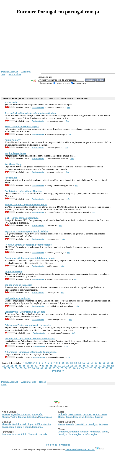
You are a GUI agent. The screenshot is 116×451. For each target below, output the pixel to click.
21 (108, 363)
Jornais (43, 434)
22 (112, 363)
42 (80, 365)
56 (25, 368)
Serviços (93, 424)
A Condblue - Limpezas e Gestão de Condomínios (31, 352)
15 (83, 363)
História (27, 427)
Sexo (104, 414)
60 (41, 368)
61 (45, 368)
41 (76, 365)
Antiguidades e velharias (18, 298)
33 (43, 365)
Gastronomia (74, 414)
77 (111, 368)
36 (55, 365)
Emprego (74, 431)
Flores (61, 424)
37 (59, 365)
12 (71, 363)
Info (68, 108)
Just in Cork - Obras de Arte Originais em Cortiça (30, 113)
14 (79, 363)
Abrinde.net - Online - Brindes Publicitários (30, 338)
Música (5, 417)
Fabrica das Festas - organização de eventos (28, 325)
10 (63, 363)
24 (7, 365)
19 (100, 363)
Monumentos (45, 417)
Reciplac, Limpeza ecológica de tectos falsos (28, 245)
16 (88, 363)
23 (3, 365)
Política (38, 424)
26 (16, 365)
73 (94, 368)
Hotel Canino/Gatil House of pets (22, 126)
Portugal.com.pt (9, 71)
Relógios (103, 424)
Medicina (16, 424)
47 (100, 365)
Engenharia (8, 427)
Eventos (89, 417)
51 (5, 368)
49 (108, 365)
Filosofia (6, 424)
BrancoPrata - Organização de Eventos (25, 312)
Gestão (47, 424)
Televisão (33, 434)
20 (104, 363)
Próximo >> (58, 371)
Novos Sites (15, 74)
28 (24, 365)
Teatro (13, 417)
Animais (62, 414)
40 (71, 365)
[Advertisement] (58, 47)
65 (62, 368)
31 (36, 365)
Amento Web (13, 271)
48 (104, 365)
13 (75, 363)
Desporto (87, 414)
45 (92, 365)
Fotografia (37, 414)
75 (103, 368)
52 (9, 368)
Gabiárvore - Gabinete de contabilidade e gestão (30, 258)
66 (66, 368)
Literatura (32, 417)
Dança (68, 417)
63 (54, 368)
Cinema (22, 417)
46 (96, 365)
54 (17, 368)
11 (67, 363)
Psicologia (27, 424)
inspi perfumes (15, 153)
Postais (70, 424)
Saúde (105, 431)
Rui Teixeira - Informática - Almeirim (23, 191)
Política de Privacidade (58, 445)
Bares (61, 417)
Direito (18, 427)
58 (33, 368)
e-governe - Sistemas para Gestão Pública (26, 231)
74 (99, 368)
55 (21, 368)
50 (112, 365)
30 (32, 365)
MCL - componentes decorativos (22, 218)
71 (86, 368)
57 (29, 368)
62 (50, 368)
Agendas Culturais (21, 414)
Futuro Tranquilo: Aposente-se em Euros (26, 204)
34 (47, 365)
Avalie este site (38, 108)
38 (63, 365)
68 (74, 368)
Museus (6, 414)
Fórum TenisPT (13, 140)
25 (11, 365)
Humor (96, 414)
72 (90, 368)
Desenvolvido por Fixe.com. (84, 449)
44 (88, 365)
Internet (16, 434)
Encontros (78, 417)
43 (84, 365)
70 (82, 368)
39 (67, 365)
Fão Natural (11, 177)
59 (37, 368)
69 (78, 368)
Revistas (6, 434)
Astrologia (95, 431)
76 (107, 368)
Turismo (99, 417)
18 (96, 363)
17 (92, 363)
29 (28, 365)
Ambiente (63, 431)
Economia (37, 427)
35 (51, 365)
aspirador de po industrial (18, 285)
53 (13, 368)
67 (70, 368)
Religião (84, 431)
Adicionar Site (28, 382)
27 (20, 365)
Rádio (24, 434)
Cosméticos (81, 424)
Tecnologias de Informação (83, 434)
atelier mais (11, 102)
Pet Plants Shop (13, 164)
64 (58, 368)
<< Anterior (29, 363)
